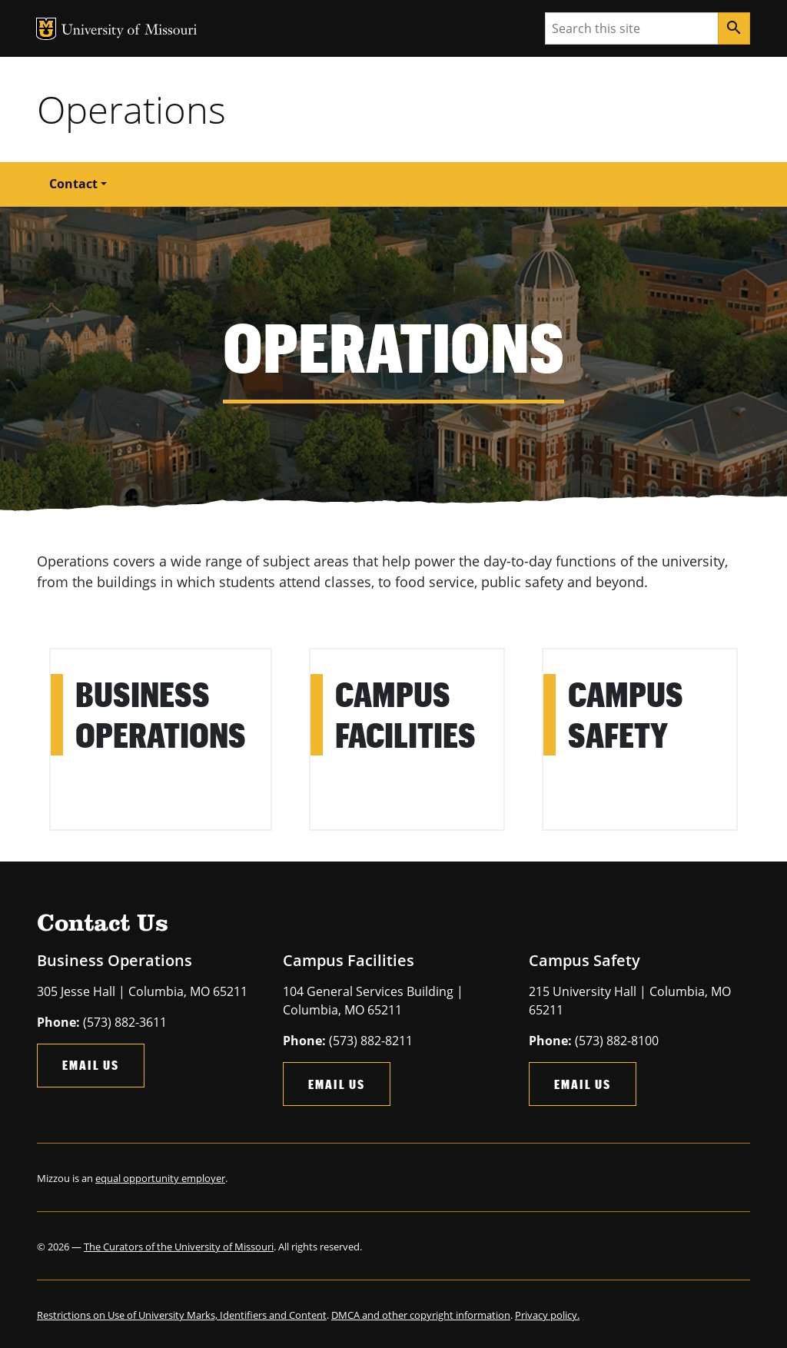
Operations (131, 109)
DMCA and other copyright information (420, 1315)
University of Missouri (129, 31)
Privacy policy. (547, 1315)
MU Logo (46, 29)
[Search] (734, 28)
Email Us (90, 1064)
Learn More (88, 659)
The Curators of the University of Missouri (179, 1246)
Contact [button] (73, 183)
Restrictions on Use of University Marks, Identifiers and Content (182, 1315)
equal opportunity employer (160, 1178)
